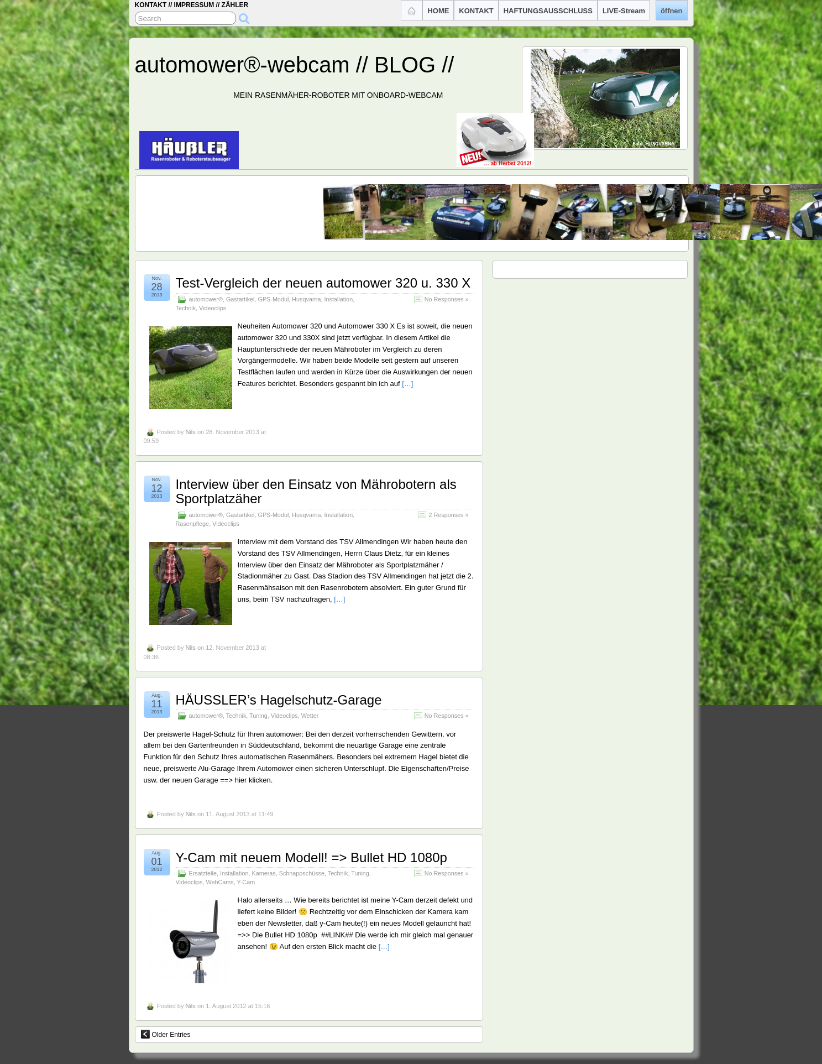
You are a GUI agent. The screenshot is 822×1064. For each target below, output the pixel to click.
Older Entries (166, 1034)
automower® (206, 299)
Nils (190, 432)
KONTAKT (476, 11)
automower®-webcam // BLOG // (294, 65)
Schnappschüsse (301, 873)
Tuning (258, 715)
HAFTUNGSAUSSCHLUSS (548, 11)
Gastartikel (240, 299)
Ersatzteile (203, 873)
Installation (338, 299)
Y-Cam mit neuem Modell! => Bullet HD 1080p (311, 857)
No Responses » (447, 299)
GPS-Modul (273, 299)
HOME (438, 11)
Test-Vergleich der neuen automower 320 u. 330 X (323, 282)
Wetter (310, 715)
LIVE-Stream (624, 11)
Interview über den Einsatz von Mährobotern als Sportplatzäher (316, 491)
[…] (407, 383)
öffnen (672, 11)
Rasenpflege (193, 523)
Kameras (264, 873)
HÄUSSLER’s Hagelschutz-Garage (279, 699)
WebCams (220, 882)
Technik (186, 308)
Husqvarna (306, 299)
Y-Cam (246, 882)
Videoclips (212, 308)
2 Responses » (448, 515)
